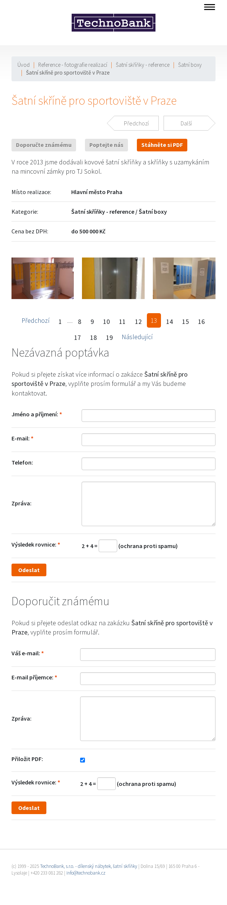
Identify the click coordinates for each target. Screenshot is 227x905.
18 (93, 337)
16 (201, 321)
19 (109, 337)
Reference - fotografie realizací (72, 64)
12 (138, 321)
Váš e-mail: (25, 653)
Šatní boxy (190, 64)
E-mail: (20, 438)
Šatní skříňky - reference (143, 64)
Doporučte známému (44, 144)
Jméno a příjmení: (34, 414)
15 (185, 321)
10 (106, 321)
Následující (137, 336)
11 (122, 321)
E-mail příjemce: (32, 677)
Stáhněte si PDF (162, 144)
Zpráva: (21, 503)
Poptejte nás (106, 144)
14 (169, 321)
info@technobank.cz (85, 873)
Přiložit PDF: (27, 759)
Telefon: (22, 462)
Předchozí (36, 320)
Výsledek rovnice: (33, 544)
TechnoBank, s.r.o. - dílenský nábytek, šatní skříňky (88, 866)
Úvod (23, 64)
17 (77, 337)
